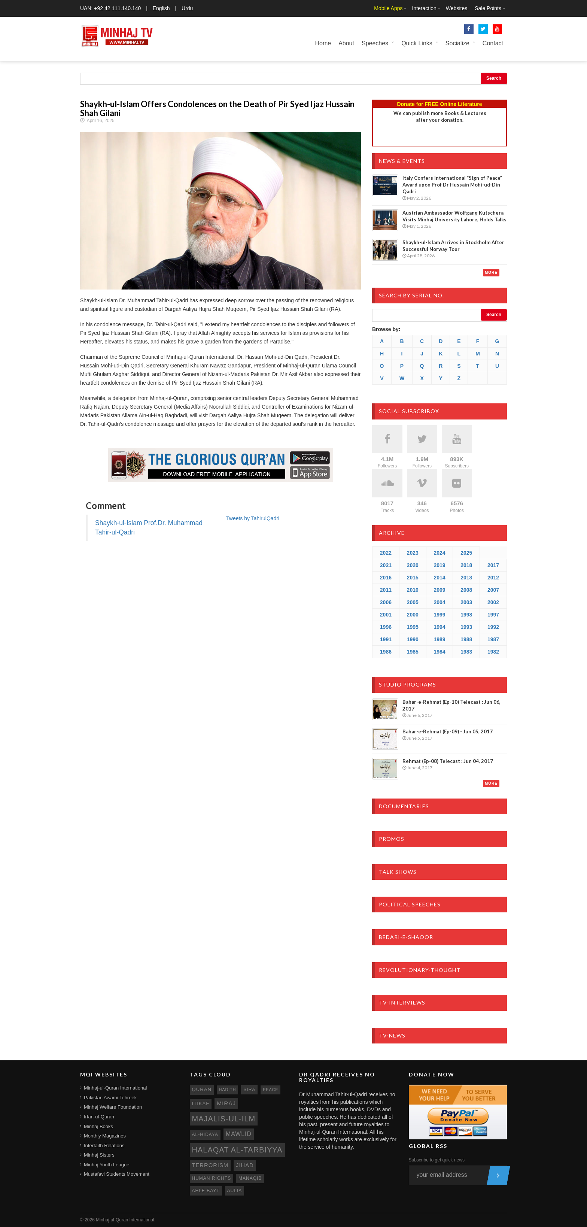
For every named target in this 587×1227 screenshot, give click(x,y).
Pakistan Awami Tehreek (110, 1097)
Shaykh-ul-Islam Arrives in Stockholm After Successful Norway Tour (453, 245)
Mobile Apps (388, 8)
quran (202, 1089)
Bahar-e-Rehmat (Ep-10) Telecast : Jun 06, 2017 (451, 705)
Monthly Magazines (105, 1136)
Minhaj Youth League (106, 1164)
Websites (456, 8)
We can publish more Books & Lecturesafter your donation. (439, 116)
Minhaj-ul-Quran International (115, 1088)
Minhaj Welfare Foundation (113, 1107)
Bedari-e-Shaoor (406, 937)
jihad (245, 1165)
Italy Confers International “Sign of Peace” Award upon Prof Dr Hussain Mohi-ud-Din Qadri (452, 184)
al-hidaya (205, 1134)
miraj (226, 1103)
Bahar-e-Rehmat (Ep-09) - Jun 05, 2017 (447, 731)
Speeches (375, 43)
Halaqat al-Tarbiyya (237, 1150)
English (161, 8)
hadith (227, 1089)
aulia (234, 1190)
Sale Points (488, 8)
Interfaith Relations (104, 1145)
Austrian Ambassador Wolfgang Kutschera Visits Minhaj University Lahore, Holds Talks (454, 216)
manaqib (250, 1178)
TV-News (392, 1035)
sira (249, 1089)
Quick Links (416, 43)
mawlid (239, 1134)
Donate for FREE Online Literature (439, 104)
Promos (391, 839)
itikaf (201, 1103)
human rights (211, 1178)
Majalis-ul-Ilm (224, 1119)
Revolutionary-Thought (419, 970)
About (346, 43)
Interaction (424, 8)
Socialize (457, 43)
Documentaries (404, 806)
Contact (493, 43)
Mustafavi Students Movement (116, 1174)
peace (270, 1089)
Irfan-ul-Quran (99, 1117)
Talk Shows (398, 872)
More (491, 272)
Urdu (187, 8)
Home (323, 43)
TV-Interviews (402, 1002)
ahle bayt (206, 1190)
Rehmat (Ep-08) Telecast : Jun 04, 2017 (447, 761)
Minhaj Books (98, 1126)
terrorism (210, 1165)
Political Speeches (410, 904)
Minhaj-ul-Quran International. (125, 1220)
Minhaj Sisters (99, 1155)
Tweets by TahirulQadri (252, 518)
